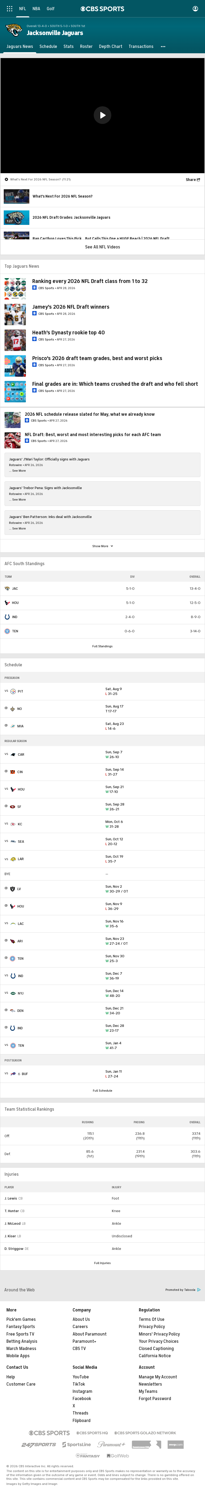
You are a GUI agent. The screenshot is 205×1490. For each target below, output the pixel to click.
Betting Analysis (21, 1341)
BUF (25, 1074)
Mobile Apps (18, 1356)
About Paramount (90, 1334)
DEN (20, 1010)
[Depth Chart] (110, 46)
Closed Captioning (156, 1348)
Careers (80, 1326)
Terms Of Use (151, 1319)
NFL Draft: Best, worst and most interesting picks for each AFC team (93, 434)
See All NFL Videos (102, 247)
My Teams (148, 1391)
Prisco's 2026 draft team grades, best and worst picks (97, 358)
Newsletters (150, 1384)
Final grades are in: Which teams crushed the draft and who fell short (115, 384)
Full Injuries (102, 1263)
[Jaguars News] (19, 46)
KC (20, 824)
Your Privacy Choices (159, 1341)
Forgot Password (155, 1398)
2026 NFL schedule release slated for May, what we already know (90, 414)
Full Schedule (102, 1090)
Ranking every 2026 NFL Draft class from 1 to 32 (90, 281)
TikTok (79, 1384)
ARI (20, 941)
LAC (21, 923)
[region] (102, 115)
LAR (21, 859)
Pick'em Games (21, 1319)
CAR (21, 754)
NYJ (20, 993)
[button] (163, 46)
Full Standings (102, 646)
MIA (20, 726)
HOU (15, 602)
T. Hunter (12, 1211)
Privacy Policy (152, 1326)
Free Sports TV (20, 1334)
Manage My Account (158, 1377)
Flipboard (81, 1420)
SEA (21, 841)
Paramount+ (84, 1341)
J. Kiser (10, 1236)
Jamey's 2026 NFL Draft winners (70, 307)
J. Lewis (11, 1198)
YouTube (81, 1377)
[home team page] (7, 588)
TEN (15, 631)
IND (14, 617)
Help (10, 1377)
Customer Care (21, 1384)
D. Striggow (14, 1248)
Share (191, 179)
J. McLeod (13, 1223)
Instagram (82, 1391)
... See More (17, 470)
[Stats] (68, 46)
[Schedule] (48, 46)
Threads (80, 1413)
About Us (81, 1319)
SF (19, 806)
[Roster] (86, 46)
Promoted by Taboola (183, 1290)
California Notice (155, 1356)
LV (19, 889)
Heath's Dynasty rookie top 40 (68, 333)
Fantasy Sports (20, 1326)
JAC (15, 588)
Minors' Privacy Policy (159, 1334)
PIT (20, 691)
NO (19, 708)
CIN (20, 772)
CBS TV (79, 1348)
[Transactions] (141, 46)
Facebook (82, 1398)
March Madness (21, 1348)
